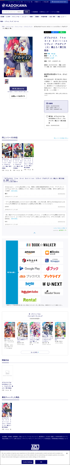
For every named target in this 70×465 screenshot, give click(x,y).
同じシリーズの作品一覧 (60, 138)
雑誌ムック (62, 16)
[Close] (67, 455)
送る (63, 32)
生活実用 (53, 16)
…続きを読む (14, 191)
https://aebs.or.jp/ (28, 442)
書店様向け (42, 422)
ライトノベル (16, 16)
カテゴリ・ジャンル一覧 (16, 1)
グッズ (11, 21)
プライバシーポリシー (28, 424)
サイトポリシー (39, 424)
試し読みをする (18, 88)
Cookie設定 (47, 424)
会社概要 (4, 422)
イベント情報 (55, 12)
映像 (2, 21)
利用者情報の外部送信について (60, 424)
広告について (22, 422)
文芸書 (3, 16)
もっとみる (34, 352)
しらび (52, 58)
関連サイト (38, 1)
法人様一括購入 (50, 422)
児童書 (37, 16)
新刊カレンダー (44, 12)
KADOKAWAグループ (61, 422)
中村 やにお (51, 53)
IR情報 (10, 422)
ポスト (48, 32)
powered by (60, 230)
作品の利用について (7, 424)
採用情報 (15, 422)
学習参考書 (45, 16)
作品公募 (46, 1)
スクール (16, 21)
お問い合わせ (17, 424)
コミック (25, 16)
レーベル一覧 (28, 1)
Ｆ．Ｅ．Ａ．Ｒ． (52, 56)
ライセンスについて (32, 422)
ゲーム (7, 21)
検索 (26, 12)
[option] (7, 378)
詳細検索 (34, 12)
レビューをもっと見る (59, 228)
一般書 (31, 16)
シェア (55, 32)
